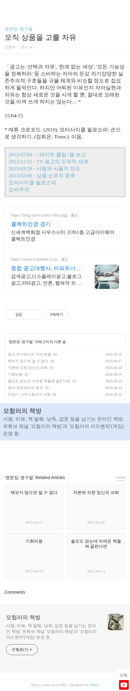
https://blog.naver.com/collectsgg (39, 215)
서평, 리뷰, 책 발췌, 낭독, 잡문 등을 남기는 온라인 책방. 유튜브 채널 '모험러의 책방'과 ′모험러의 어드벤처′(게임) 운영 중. (51, 631)
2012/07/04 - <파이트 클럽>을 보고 (47, 155)
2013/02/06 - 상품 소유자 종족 (42, 176)
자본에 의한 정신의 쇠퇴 (27, 368)
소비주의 (19, 190)
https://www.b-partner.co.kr (34, 259)
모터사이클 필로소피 (32, 183)
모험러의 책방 (23, 617)
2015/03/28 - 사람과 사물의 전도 (44, 169)
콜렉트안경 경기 (31, 224)
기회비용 (15, 374)
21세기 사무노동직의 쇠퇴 (29, 394)
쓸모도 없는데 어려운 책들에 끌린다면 (39, 381)
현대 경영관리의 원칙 (25, 388)
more (120, 477)
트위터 (78, 454)
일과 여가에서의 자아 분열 (29, 354)
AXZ (63, 685)
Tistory (94, 685)
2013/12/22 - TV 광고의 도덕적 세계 (48, 162)
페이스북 (51, 454)
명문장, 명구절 (19, 28)
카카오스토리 (65, 454)
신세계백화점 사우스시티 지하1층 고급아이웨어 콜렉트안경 (62, 235)
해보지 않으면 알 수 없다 (28, 361)
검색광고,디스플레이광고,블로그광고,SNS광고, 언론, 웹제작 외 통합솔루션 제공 (46, 280)
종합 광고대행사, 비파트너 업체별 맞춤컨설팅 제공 (46, 268)
